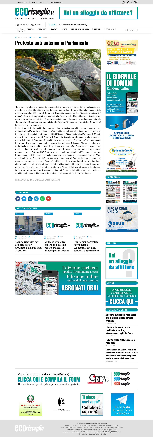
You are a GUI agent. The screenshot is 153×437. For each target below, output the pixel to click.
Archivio (110, 29)
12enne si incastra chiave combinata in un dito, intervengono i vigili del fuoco (119, 330)
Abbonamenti (21, 2)
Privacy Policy (83, 434)
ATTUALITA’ (42, 29)
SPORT (64, 29)
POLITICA (30, 29)
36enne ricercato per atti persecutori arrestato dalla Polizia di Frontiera (28, 246)
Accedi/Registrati (56, 2)
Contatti (21, 31)
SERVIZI (98, 29)
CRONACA (19, 29)
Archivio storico (38, 2)
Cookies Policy (94, 434)
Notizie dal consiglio (80, 29)
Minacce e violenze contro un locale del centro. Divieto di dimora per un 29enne (56, 246)
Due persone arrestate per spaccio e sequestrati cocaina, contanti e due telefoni (86, 246)
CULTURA (54, 29)
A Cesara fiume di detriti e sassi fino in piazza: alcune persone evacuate (121, 318)
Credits (103, 434)
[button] (17, 198)
